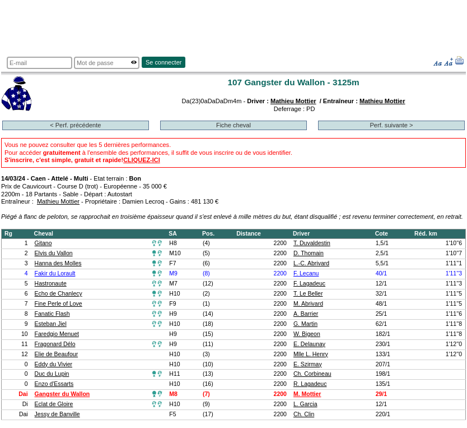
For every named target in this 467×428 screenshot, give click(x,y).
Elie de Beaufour (56, 354)
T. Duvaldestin (311, 243)
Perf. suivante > (391, 125)
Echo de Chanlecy (58, 294)
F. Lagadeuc (309, 283)
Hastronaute (51, 283)
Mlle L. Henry (310, 354)
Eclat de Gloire (54, 404)
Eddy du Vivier (53, 364)
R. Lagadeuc (309, 384)
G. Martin (305, 324)
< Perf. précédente (75, 125)
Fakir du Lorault (55, 273)
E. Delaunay (309, 344)
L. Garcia (305, 404)
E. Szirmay (307, 364)
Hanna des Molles (58, 263)
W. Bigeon (306, 334)
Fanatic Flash (52, 314)
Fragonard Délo (55, 344)
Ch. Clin (303, 414)
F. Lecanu (306, 273)
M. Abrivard (308, 304)
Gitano (43, 243)
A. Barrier (305, 314)
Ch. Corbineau (312, 374)
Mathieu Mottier (293, 101)
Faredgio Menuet (57, 334)
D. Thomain (308, 253)
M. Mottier (307, 394)
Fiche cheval (233, 125)
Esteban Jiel (51, 324)
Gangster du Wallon (62, 394)
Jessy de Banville (57, 414)
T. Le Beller (308, 294)
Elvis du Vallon (54, 253)
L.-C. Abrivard (311, 263)
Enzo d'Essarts (54, 384)
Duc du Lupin (52, 374)
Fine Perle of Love (58, 304)
